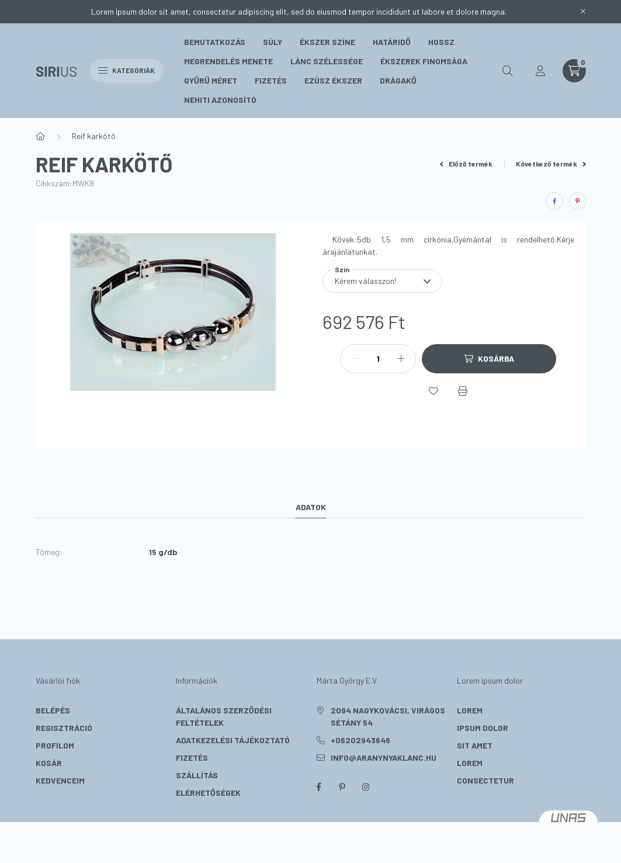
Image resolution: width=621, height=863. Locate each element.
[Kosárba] (489, 358)
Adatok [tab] (311, 507)
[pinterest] (578, 201)
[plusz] (401, 359)
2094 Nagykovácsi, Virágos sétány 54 (388, 716)
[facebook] (554, 201)
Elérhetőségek (208, 793)
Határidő (392, 42)
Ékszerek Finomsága (423, 61)
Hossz (441, 42)
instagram (365, 787)
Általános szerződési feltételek (224, 716)
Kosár (49, 763)
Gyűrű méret (210, 80)
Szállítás (197, 775)
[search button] (507, 70)
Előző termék (466, 164)
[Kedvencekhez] (433, 391)
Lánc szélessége (326, 61)
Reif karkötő (94, 136)
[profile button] (540, 70)
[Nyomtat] (462, 391)
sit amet (474, 745)
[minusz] (355, 359)
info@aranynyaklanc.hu (383, 758)
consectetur (485, 780)
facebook (319, 787)
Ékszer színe (327, 42)
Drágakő (398, 80)
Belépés (53, 710)
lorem (470, 710)
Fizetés (271, 80)
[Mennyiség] (378, 359)
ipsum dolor (482, 728)
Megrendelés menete (228, 61)
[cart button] (574, 70)
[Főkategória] (40, 136)
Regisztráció (64, 728)
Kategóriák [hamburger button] (126, 70)
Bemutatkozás (214, 42)
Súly (272, 42)
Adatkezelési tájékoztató (233, 740)
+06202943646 (360, 740)
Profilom (55, 745)
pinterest (342, 787)
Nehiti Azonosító (220, 100)
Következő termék (551, 164)
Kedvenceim (60, 780)
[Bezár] (583, 11)
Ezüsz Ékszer (333, 80)
